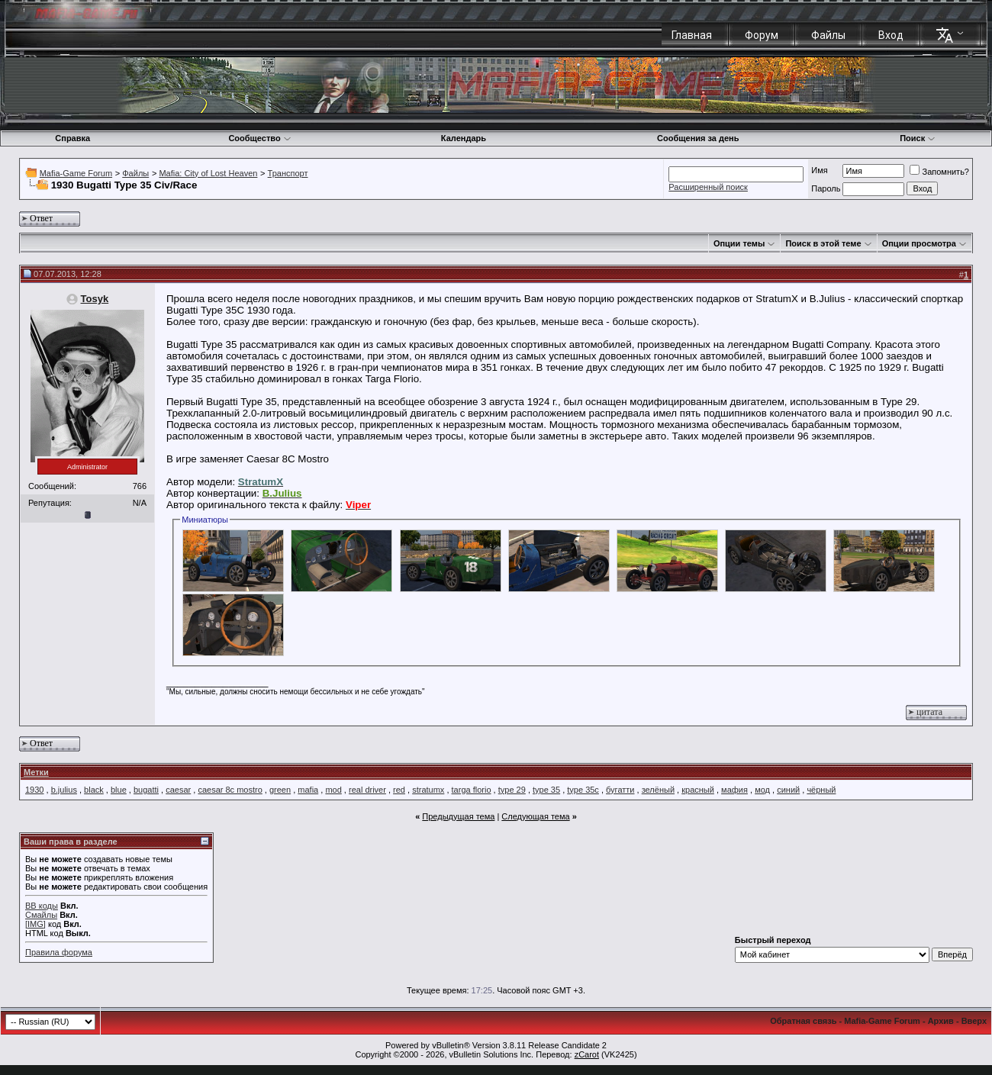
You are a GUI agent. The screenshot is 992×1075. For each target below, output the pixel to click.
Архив (941, 1020)
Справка (72, 138)
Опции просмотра (919, 243)
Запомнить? (939, 171)
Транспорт (288, 173)
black (94, 789)
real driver (367, 789)
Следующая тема (535, 816)
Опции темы (739, 243)
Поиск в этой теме (823, 243)
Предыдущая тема (458, 816)
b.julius (64, 789)
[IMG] (35, 924)
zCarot (587, 1054)
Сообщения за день (698, 138)
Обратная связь (803, 1020)
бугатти (620, 789)
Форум (761, 35)
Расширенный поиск (708, 187)
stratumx (428, 789)
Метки (36, 772)
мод (762, 789)
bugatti (146, 789)
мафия (734, 789)
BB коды (41, 905)
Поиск (918, 138)
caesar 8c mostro (230, 789)
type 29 (512, 789)
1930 (34, 789)
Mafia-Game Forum (76, 173)
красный (697, 789)
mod (333, 789)
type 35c (583, 789)
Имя (819, 170)
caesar (178, 789)
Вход (890, 35)
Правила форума (58, 952)
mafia (308, 789)
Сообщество (259, 138)
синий (788, 789)
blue (119, 789)
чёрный (821, 789)
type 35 (546, 789)
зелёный (658, 789)
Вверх (974, 1020)
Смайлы (41, 914)
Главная (692, 35)
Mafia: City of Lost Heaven (208, 173)
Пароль (825, 188)
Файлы (828, 35)
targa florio (471, 789)
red (399, 789)
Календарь (463, 138)
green (280, 789)
